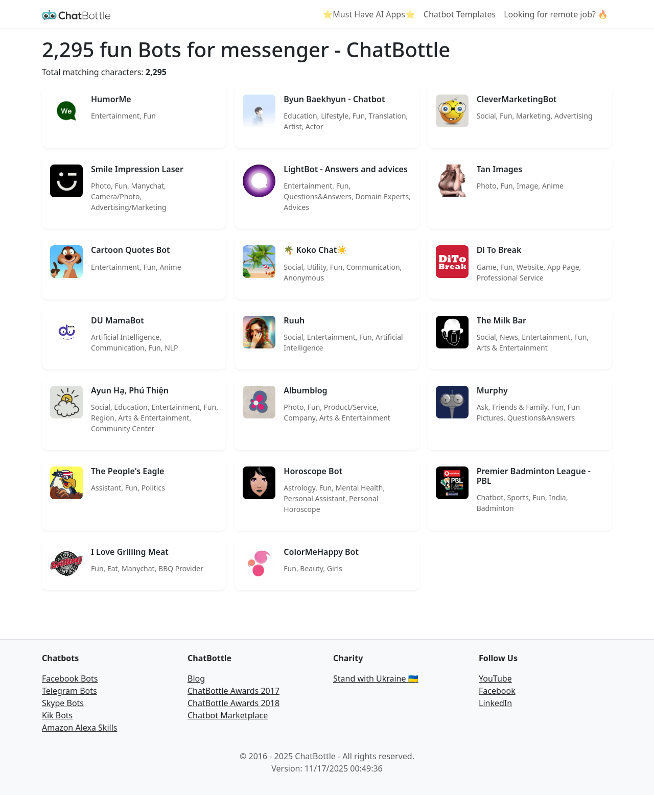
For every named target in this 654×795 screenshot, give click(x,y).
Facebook (497, 690)
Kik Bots (57, 715)
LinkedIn (495, 703)
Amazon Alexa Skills (79, 727)
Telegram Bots (69, 690)
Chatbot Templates (460, 14)
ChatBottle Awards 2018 (233, 703)
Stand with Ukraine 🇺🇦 (375, 678)
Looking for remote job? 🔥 (556, 14)
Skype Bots (63, 703)
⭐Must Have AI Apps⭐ (368, 14)
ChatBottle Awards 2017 (233, 690)
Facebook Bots (70, 678)
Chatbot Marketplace (228, 715)
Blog (196, 678)
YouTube (495, 678)
